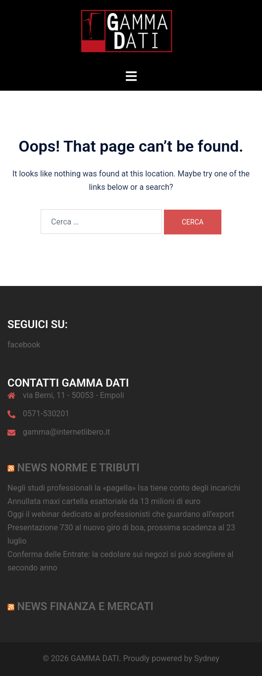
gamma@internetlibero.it (66, 432)
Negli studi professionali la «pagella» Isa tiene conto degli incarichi (123, 488)
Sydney (206, 658)
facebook (23, 344)
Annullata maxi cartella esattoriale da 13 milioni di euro (104, 501)
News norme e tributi (78, 467)
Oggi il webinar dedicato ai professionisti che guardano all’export (120, 514)
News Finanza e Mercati (85, 606)
